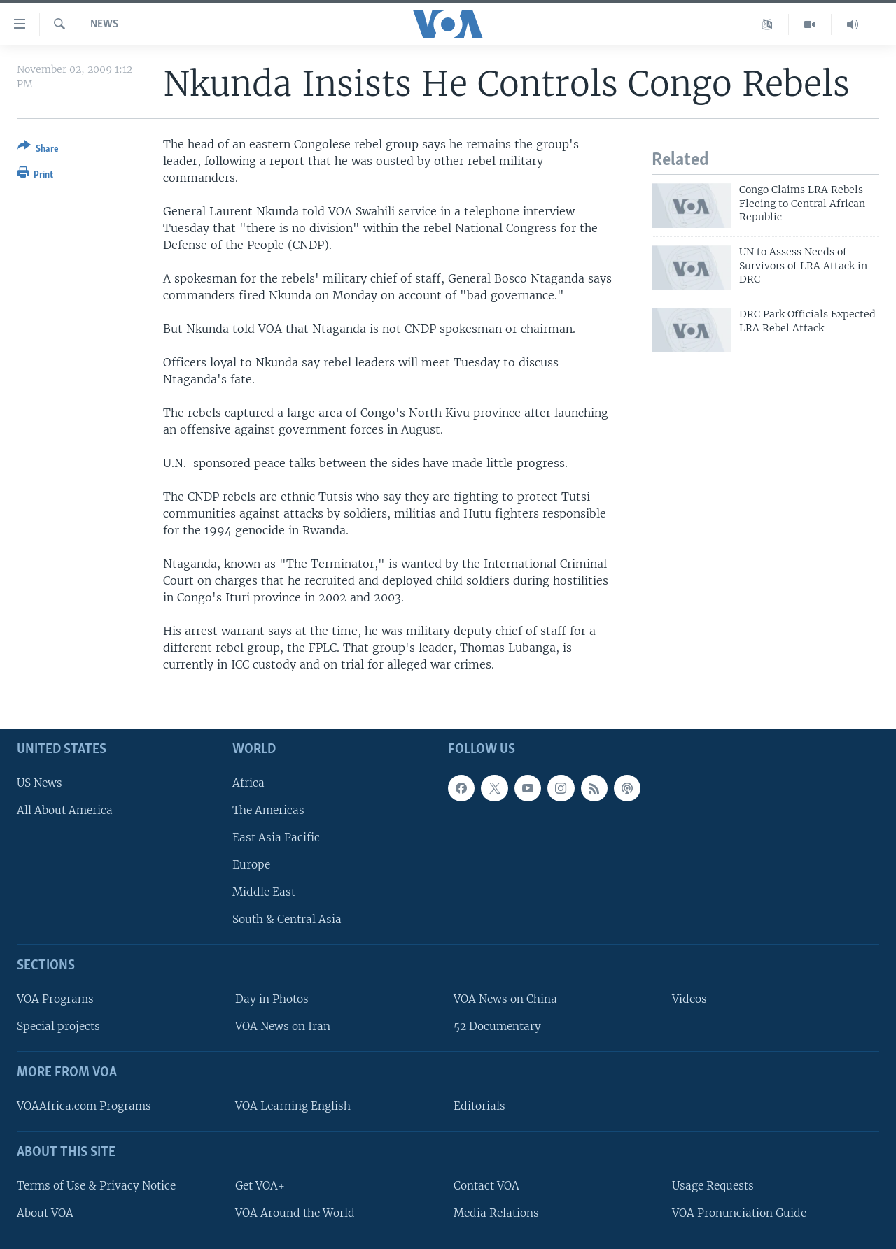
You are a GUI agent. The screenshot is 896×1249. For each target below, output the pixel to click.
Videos (689, 999)
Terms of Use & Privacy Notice (96, 1185)
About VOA (45, 1213)
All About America (65, 810)
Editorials (479, 1106)
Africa (248, 782)
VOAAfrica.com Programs (84, 1106)
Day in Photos (272, 999)
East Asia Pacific (276, 837)
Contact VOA (486, 1185)
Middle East (263, 892)
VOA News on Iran (282, 1026)
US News (39, 782)
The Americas (268, 810)
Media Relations (496, 1213)
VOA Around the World (295, 1213)
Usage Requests (713, 1185)
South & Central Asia (287, 919)
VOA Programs (55, 999)
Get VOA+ (260, 1185)
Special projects (58, 1026)
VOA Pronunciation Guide (739, 1213)
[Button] (38, 150)
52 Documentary (497, 1026)
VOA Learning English (293, 1106)
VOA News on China (505, 999)
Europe (251, 864)
